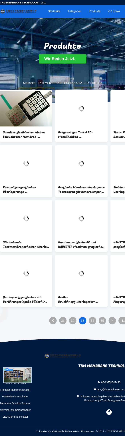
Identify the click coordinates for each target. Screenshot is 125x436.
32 (72, 320)
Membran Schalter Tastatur (15, 403)
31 (62, 320)
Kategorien (74, 11)
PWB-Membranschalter (15, 396)
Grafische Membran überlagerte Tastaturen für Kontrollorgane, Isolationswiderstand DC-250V (81, 189)
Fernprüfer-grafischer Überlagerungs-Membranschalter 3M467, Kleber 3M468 (21, 189)
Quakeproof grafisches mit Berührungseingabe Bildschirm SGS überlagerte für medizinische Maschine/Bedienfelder (25, 299)
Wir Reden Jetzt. (62, 58)
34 (92, 320)
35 (102, 320)
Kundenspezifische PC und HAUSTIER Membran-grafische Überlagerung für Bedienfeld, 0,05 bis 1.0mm (80, 244)
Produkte (94, 11)
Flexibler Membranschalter (15, 389)
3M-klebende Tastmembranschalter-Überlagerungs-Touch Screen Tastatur (26, 244)
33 (82, 320)
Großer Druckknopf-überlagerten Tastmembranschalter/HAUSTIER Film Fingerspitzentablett (81, 299)
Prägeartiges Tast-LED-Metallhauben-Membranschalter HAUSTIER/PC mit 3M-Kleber (81, 134)
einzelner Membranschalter (15, 410)
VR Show (114, 11)
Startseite (54, 11)
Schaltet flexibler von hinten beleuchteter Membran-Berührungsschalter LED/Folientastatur (24, 134)
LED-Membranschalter (15, 416)
